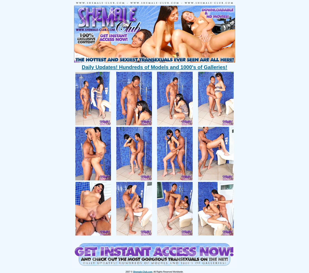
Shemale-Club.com (142, 272)
